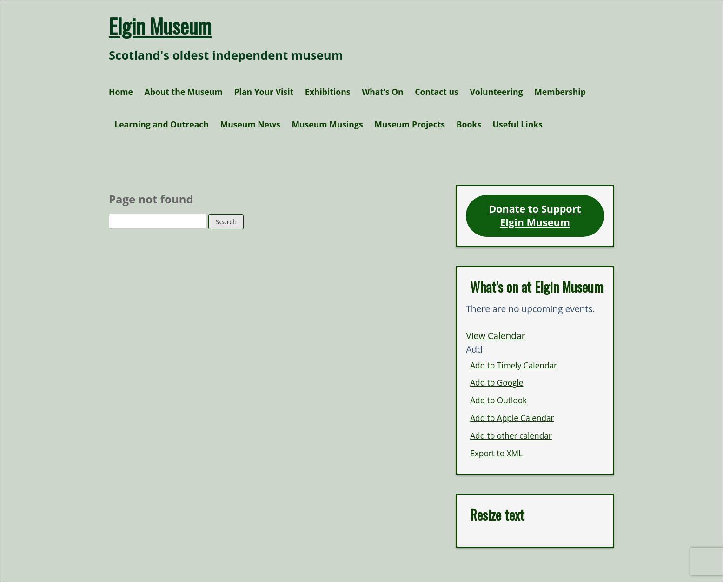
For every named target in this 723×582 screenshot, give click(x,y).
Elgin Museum (160, 25)
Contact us (436, 91)
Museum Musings (327, 124)
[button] (474, 349)
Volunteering (496, 91)
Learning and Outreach (161, 124)
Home (121, 91)
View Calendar (495, 335)
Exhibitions (328, 91)
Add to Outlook (498, 400)
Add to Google (496, 382)
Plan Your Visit (263, 91)
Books (469, 124)
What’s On (383, 91)
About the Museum (184, 91)
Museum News (250, 124)
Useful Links (518, 124)
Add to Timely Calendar (513, 365)
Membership (560, 91)
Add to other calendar (511, 435)
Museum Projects (409, 124)
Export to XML (496, 453)
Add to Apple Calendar (512, 418)
